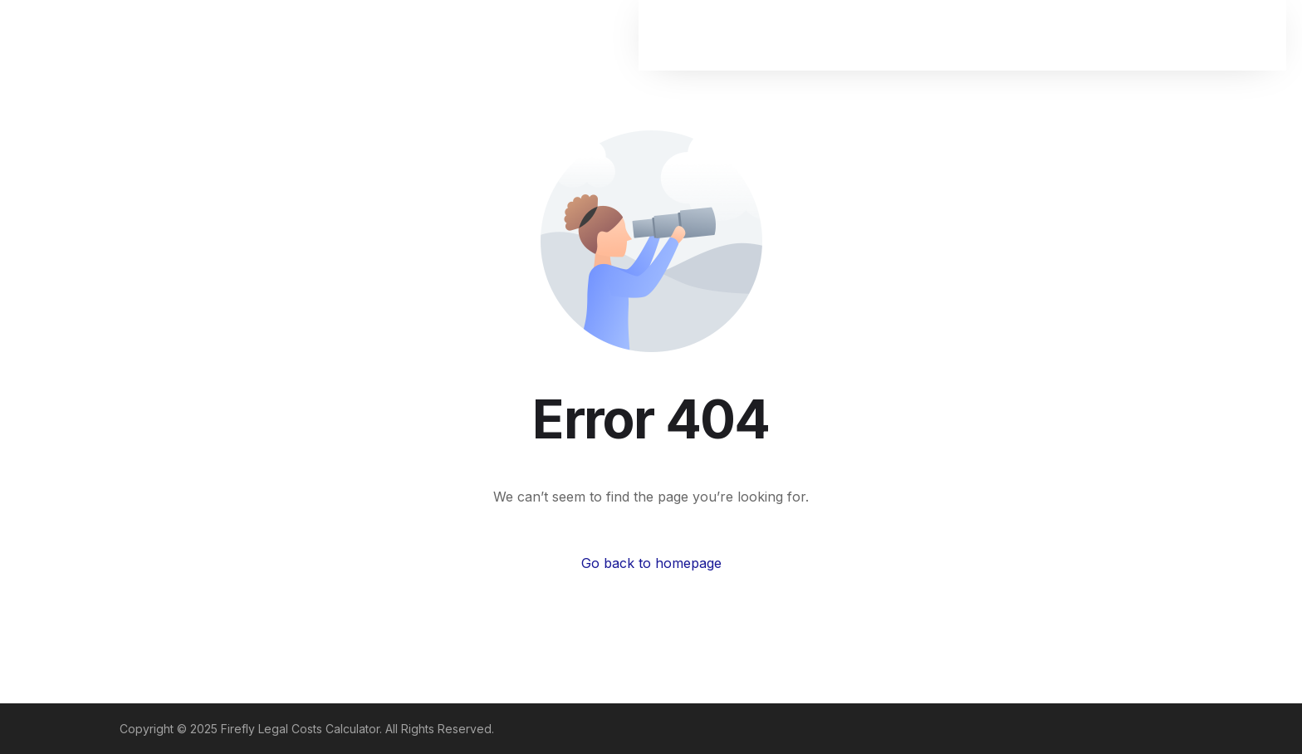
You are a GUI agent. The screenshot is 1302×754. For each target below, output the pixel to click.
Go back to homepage (651, 563)
